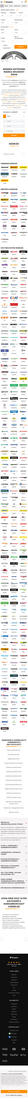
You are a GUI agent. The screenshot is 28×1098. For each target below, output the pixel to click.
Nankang (10, 107)
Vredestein (14, 101)
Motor (11, 6)
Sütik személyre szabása (14, 1095)
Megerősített (6, 48)
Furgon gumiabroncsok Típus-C (13, 763)
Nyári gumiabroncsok (13, 750)
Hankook (11, 94)
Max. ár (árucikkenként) (18, 37)
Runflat (5, 45)
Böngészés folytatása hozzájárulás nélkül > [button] (18, 1071)
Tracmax (22, 105)
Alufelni (14, 1009)
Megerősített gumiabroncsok (13, 789)
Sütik (14, 995)
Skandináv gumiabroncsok (14, 780)
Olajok (14, 1017)
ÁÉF (14, 987)
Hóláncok (24, 6)
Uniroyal (24, 99)
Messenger (13, 1037)
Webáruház (14, 1014)
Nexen (16, 105)
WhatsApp (12, 1034)
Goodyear (5, 95)
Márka (2, 29)
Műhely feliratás (14, 982)
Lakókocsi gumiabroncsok (13, 771)
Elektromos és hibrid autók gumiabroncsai (14, 802)
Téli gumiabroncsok (13, 754)
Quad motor (17, 6)
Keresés (21, 46)
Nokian (5, 101)
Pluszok (3, 38)
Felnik (6, 6)
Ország (14, 990)
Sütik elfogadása (14, 1091)
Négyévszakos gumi (14, 759)
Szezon (16, 29)
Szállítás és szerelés (14, 1022)
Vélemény (14, 980)
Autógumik (14, 1004)
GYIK (14, 1042)
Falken (19, 99)
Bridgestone (17, 94)
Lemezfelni (14, 1006)
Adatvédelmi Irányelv (13, 993)
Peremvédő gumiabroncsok (13, 784)
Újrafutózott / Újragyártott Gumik (13, 808)
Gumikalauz (14, 977)
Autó (2, 6)
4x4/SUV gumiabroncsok (13, 797)
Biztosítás (14, 974)
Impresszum (14, 985)
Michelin (7, 94)
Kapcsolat (14, 1040)
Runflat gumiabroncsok (14, 793)
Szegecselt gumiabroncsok (14, 776)
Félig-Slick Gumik (14, 812)
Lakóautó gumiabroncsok (13, 767)
